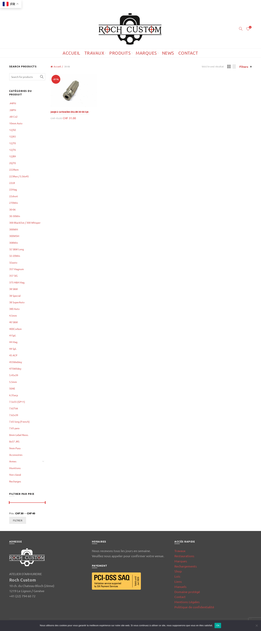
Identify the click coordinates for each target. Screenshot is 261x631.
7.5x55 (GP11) (17, 401)
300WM (13, 229)
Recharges (15, 481)
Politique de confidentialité (194, 607)
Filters (243, 66)
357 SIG (13, 275)
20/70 (12, 163)
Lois (177, 576)
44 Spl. (13, 348)
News (168, 53)
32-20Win (14, 255)
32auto (13, 262)
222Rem (14, 169)
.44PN (12, 103)
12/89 (12, 156)
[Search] (241, 28)
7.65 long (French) (19, 421)
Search (41, 76)
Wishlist (250, 27)
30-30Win (14, 216)
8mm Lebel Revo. (18, 434)
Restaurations (184, 556)
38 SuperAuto (16, 302)
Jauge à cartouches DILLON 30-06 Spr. (70, 112)
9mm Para (14, 448)
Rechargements (185, 566)
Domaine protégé (187, 592)
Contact (188, 53)
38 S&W (13, 288)
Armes (12, 461)
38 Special (15, 295)
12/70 (12, 143)
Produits (120, 53)
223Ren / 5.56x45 (19, 176)
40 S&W (13, 322)
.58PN (12, 110)
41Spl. (12, 335)
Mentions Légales (187, 602)
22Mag (13, 189)
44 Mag (13, 342)
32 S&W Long (16, 249)
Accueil (71, 53)
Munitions (15, 468)
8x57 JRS (14, 441)
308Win (13, 242)
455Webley (15, 362)
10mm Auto (15, 123)
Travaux (94, 53)
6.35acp (13, 395)
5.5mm (13, 381)
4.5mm (13, 315)
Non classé (15, 474)
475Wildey (15, 368)
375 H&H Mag (16, 282)
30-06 (12, 209)
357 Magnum (16, 269)
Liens (178, 581)
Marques (146, 53)
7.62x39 (13, 415)
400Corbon (15, 328)
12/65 (12, 136)
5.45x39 (13, 375)
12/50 (12, 129)
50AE (12, 388)
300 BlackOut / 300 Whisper (24, 222)
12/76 (12, 149)
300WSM (14, 235)
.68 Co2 (13, 116)
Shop (178, 571)
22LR (12, 182)
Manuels (180, 586)
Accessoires (15, 454)
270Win (13, 202)
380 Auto (14, 308)
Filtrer (17, 520)
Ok (217, 625)
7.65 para (14, 428)
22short (13, 196)
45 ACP (13, 355)
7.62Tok (13, 408)
